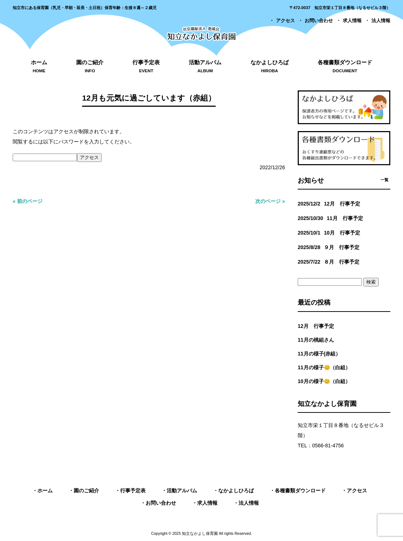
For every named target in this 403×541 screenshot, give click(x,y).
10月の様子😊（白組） (324, 381)
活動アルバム (182, 490)
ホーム (45, 490)
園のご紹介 (86, 490)
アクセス (285, 20)
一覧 (384, 180)
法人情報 (380, 20)
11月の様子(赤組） (319, 354)
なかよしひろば (236, 490)
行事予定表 (133, 490)
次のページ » (270, 201)
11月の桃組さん (316, 340)
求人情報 (352, 20)
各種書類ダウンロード (300, 490)
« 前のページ (27, 201)
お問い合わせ (319, 20)
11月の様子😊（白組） (324, 367)
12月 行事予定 (316, 326)
